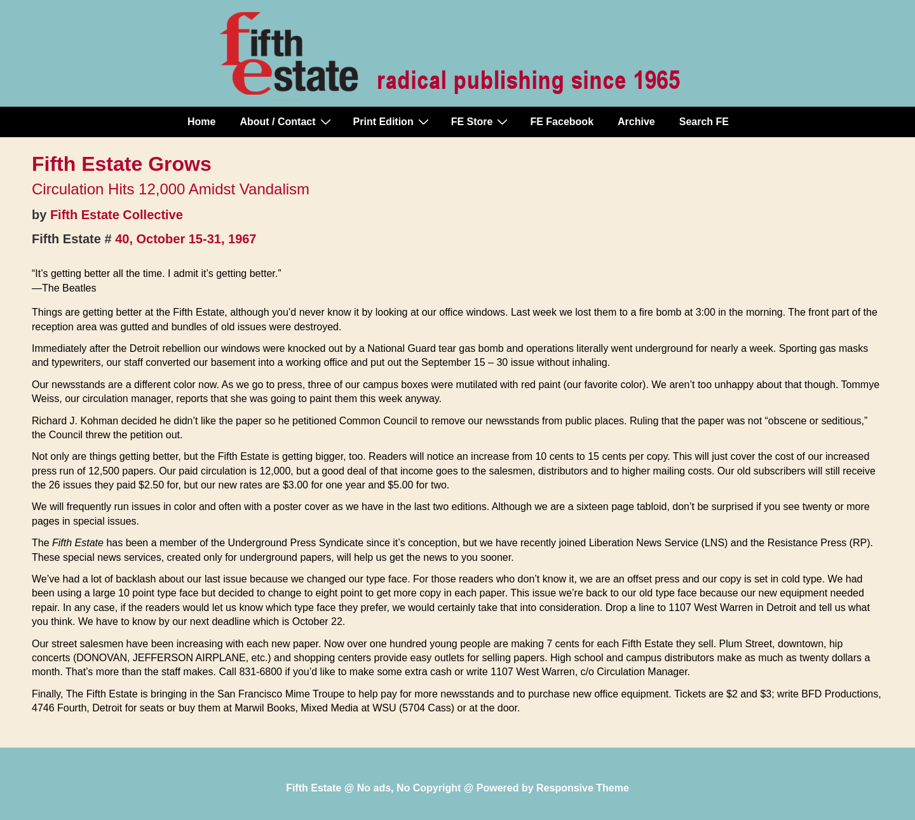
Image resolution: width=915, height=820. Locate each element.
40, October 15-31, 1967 (185, 239)
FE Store (481, 121)
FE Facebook (561, 121)
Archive (636, 121)
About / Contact (287, 121)
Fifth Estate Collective (116, 215)
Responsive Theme (582, 788)
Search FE (704, 121)
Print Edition (392, 121)
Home (201, 121)
